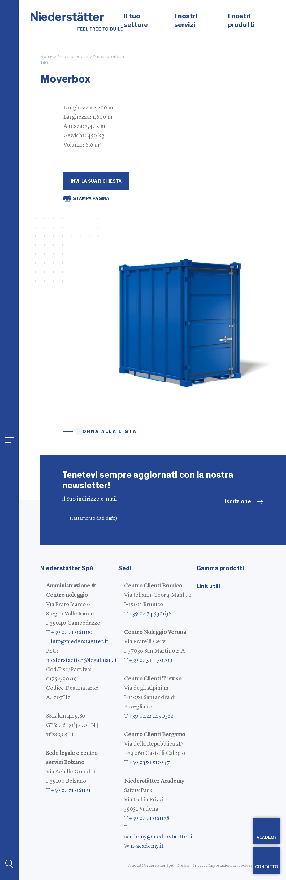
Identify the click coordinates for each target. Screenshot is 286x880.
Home (46, 57)
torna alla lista (107, 431)
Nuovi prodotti (73, 57)
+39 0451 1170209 (150, 660)
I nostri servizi (185, 21)
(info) (111, 518)
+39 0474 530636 (150, 614)
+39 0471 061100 (72, 632)
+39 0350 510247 (149, 762)
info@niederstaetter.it (79, 642)
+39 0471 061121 (71, 790)
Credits (183, 866)
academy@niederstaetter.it (159, 837)
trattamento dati (93, 518)
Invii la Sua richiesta (96, 181)
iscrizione (238, 501)
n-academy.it (147, 846)
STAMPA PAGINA (91, 198)
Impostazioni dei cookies (230, 866)
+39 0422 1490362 (151, 716)
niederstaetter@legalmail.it (81, 660)
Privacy (199, 866)
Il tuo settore (136, 21)
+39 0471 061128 (149, 818)
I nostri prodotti (241, 21)
